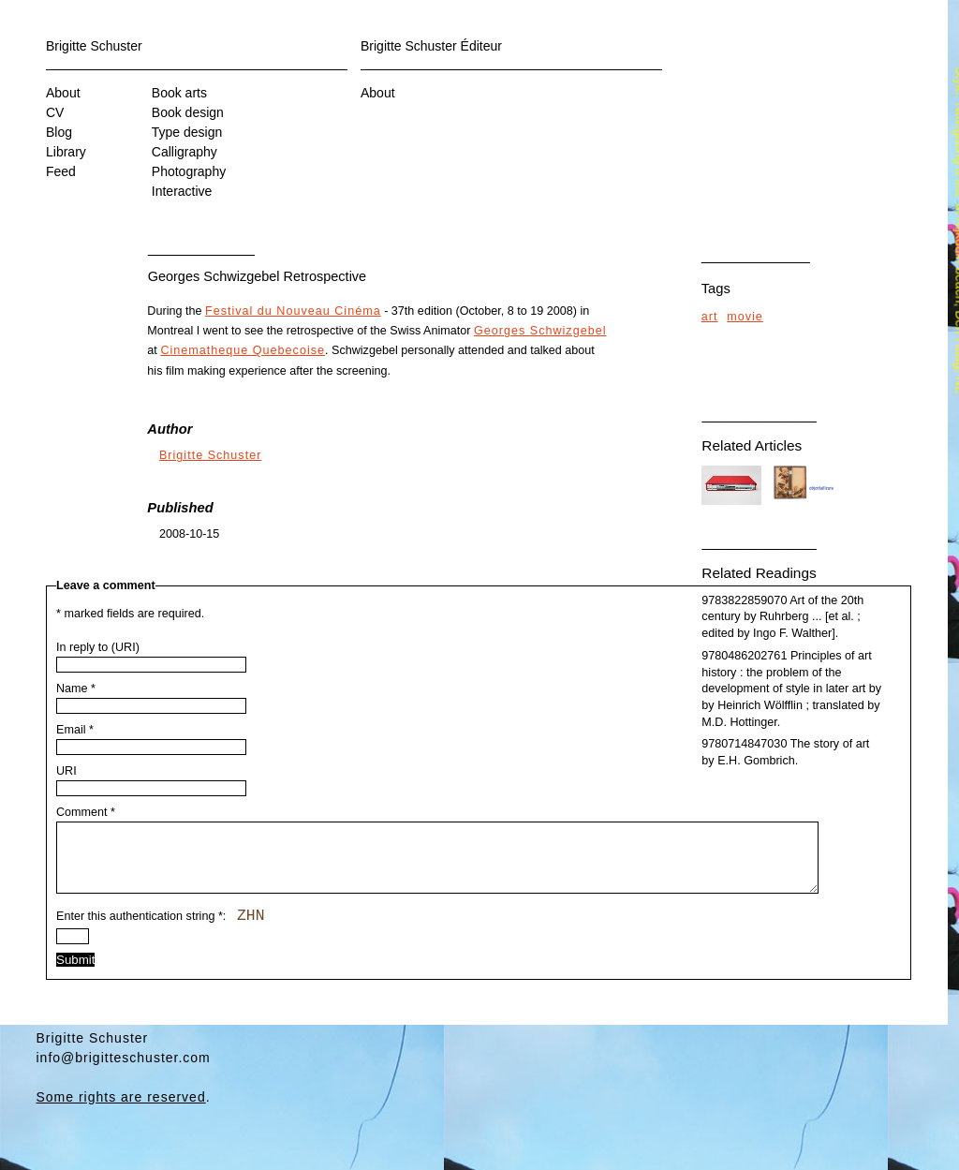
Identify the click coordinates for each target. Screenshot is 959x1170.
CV (55, 112)
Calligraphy (184, 151)
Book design (188, 112)
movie (745, 316)
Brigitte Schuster (94, 45)
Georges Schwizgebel (540, 330)
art (709, 316)
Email (75, 729)
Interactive (182, 191)
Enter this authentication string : (160, 930)
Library (66, 151)
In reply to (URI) (98, 647)
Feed (61, 171)
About (63, 92)
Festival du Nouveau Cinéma (293, 311)
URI (66, 771)
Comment (85, 812)
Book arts (179, 92)
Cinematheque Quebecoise (242, 350)
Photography (189, 171)
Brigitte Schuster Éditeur (431, 45)
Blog (59, 132)
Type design (187, 132)
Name (76, 688)
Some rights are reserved (121, 1110)
